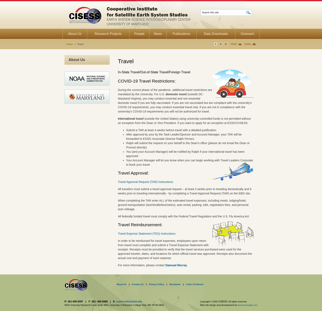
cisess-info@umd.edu (129, 301)
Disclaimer (175, 284)
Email (248, 44)
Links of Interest (195, 284)
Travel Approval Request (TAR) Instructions (145, 182)
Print (234, 44)
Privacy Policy (156, 284)
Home (69, 44)
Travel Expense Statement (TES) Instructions (146, 233)
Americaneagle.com (248, 305)
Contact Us (138, 284)
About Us (122, 284)
